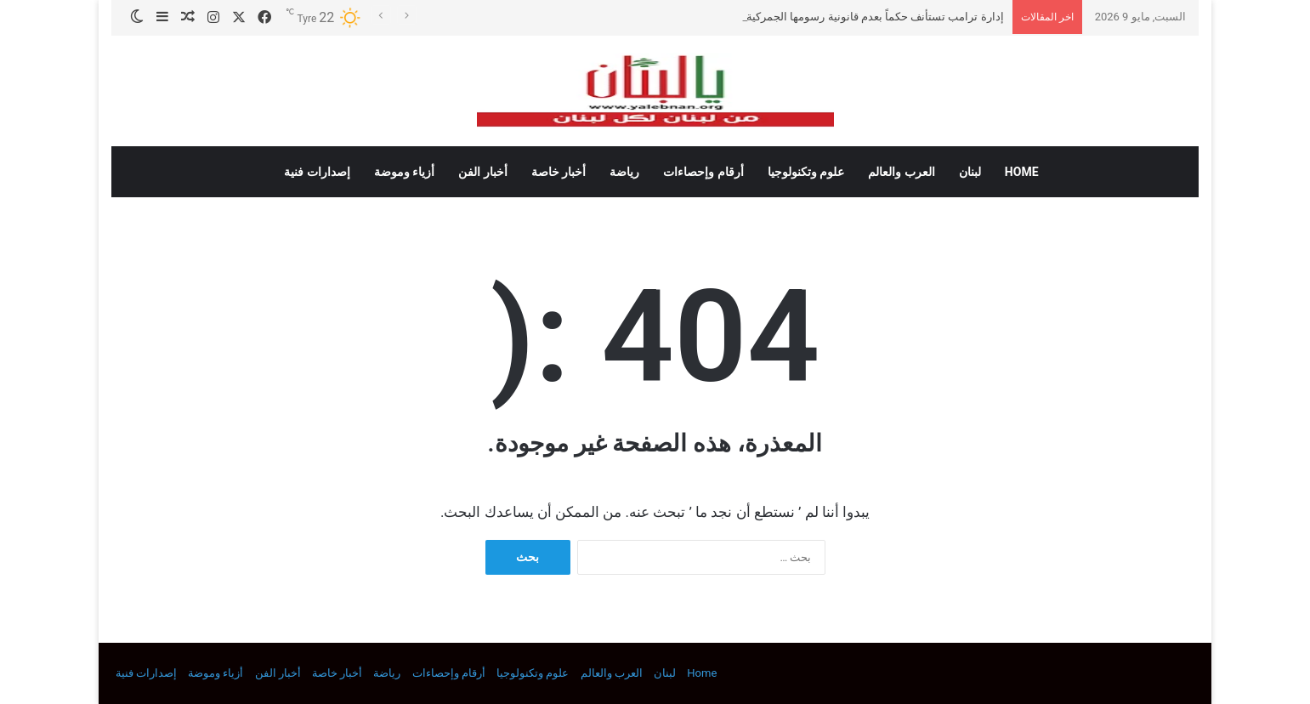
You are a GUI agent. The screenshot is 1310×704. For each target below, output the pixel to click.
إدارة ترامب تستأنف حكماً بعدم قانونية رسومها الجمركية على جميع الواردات (829, 16)
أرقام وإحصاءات (703, 172)
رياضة (624, 172)
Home (1022, 172)
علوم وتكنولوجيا (806, 172)
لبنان (970, 172)
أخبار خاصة (558, 172)
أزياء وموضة (404, 172)
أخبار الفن (482, 172)
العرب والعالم (901, 172)
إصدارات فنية (316, 172)
